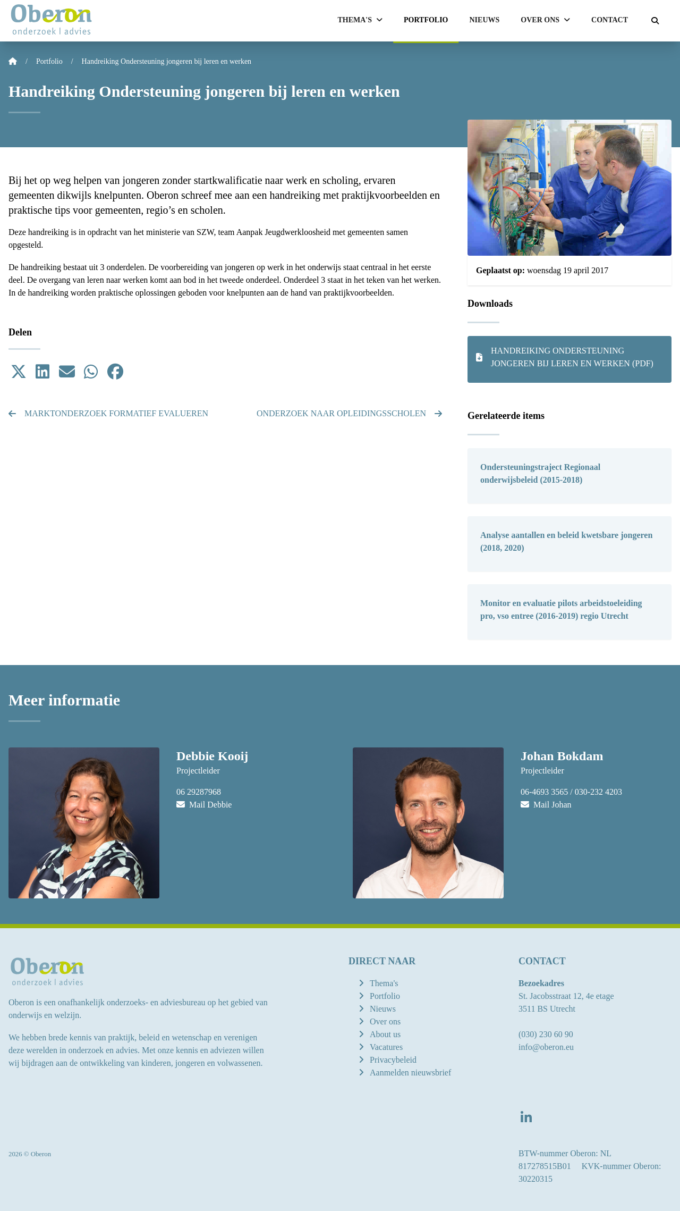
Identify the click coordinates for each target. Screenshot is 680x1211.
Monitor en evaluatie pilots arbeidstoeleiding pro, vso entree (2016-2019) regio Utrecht (561, 609)
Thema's (384, 983)
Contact (609, 20)
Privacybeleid (393, 1059)
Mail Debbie (204, 804)
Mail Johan (546, 804)
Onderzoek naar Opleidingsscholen (349, 413)
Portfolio (426, 20)
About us (385, 1034)
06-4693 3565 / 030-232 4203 (571, 791)
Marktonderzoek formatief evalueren (108, 413)
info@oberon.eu (546, 1047)
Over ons (385, 1021)
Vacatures (386, 1047)
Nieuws (485, 20)
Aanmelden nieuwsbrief (410, 1072)
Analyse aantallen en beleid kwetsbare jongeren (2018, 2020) (566, 541)
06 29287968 (198, 791)
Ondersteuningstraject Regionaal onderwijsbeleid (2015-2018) (540, 473)
